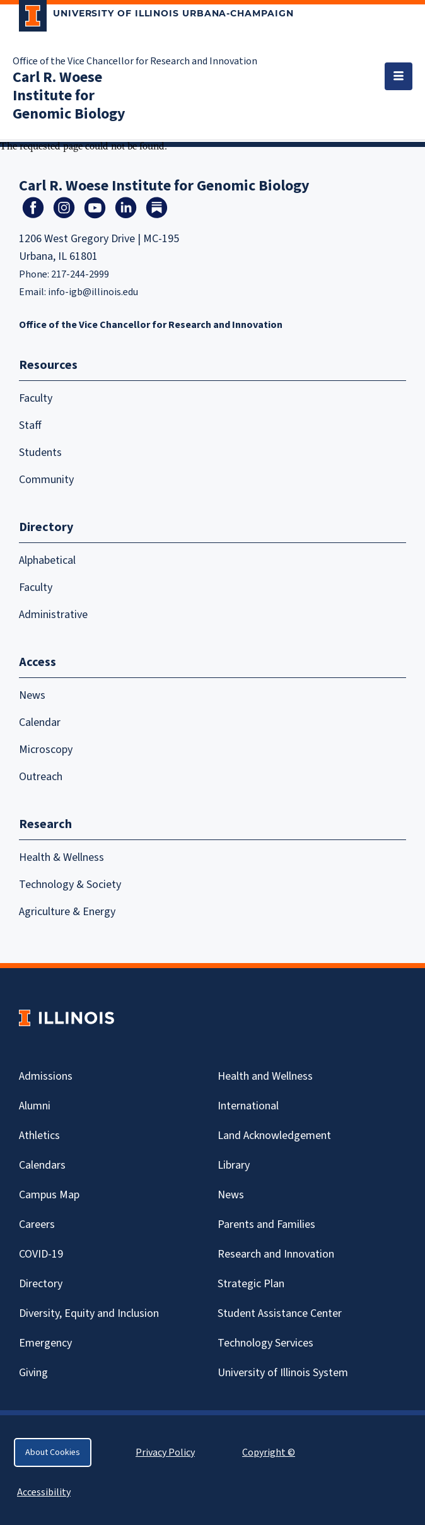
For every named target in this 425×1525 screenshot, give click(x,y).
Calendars (42, 1165)
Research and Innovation (276, 1254)
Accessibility (44, 1492)
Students (40, 452)
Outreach (40, 777)
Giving (33, 1373)
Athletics (39, 1135)
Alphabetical (47, 560)
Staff (30, 425)
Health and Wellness (265, 1076)
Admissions (46, 1076)
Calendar (40, 722)
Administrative (53, 614)
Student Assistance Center (280, 1313)
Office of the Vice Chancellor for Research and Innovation (135, 61)
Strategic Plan (251, 1284)
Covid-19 (41, 1254)
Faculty (35, 398)
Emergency (45, 1343)
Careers (37, 1224)
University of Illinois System (283, 1373)
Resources (48, 365)
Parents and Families (266, 1224)
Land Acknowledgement (274, 1135)
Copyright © (268, 1452)
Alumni (34, 1106)
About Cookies (52, 1452)
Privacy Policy (165, 1452)
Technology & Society (70, 884)
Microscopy (46, 749)
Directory (40, 1284)
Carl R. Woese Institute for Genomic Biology (69, 95)
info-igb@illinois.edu (93, 292)
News (32, 695)
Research (45, 824)
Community (46, 480)
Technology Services (265, 1343)
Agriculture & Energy (67, 912)
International (248, 1106)
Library (234, 1165)
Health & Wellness (61, 857)
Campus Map (49, 1195)
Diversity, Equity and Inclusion (89, 1313)
